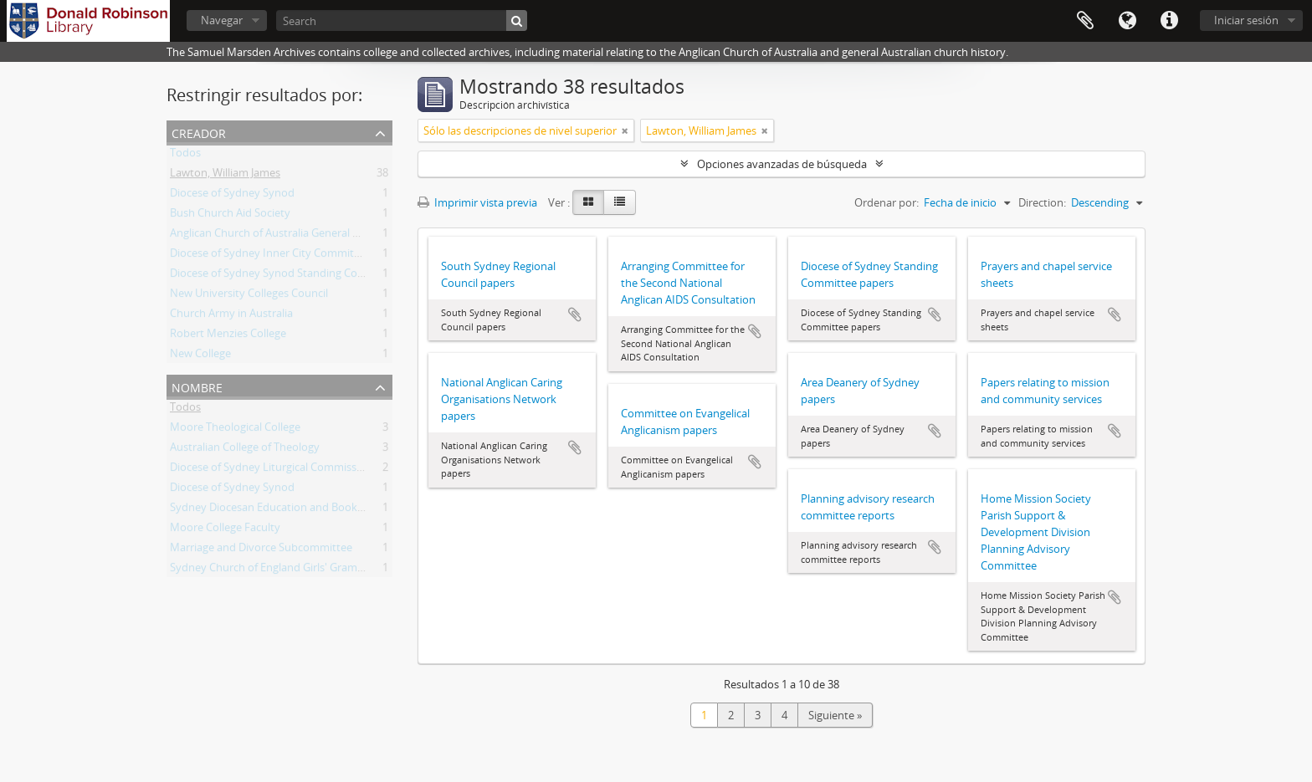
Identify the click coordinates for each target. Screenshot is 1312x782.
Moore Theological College (235, 429)
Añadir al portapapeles (574, 314)
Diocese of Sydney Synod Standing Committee (285, 276)
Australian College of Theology (245, 449)
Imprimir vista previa (477, 202)
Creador (199, 131)
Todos (185, 155)
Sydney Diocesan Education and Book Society (283, 510)
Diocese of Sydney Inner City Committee (270, 255)
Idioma (1127, 21)
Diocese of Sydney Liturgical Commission (271, 470)
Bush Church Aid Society (230, 215)
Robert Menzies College (228, 336)
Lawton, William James (225, 175)
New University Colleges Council (249, 296)
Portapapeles (1085, 21)
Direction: (1042, 202)
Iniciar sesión (1246, 20)
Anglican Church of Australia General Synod (277, 235)
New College (200, 356)
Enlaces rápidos (1169, 21)
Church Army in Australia (231, 316)
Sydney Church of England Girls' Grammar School (291, 570)
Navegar (222, 20)
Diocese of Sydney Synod (232, 195)
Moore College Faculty (225, 530)
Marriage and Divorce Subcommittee (261, 550)
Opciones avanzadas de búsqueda (782, 163)
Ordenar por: (886, 202)
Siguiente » (835, 715)
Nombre (197, 386)
